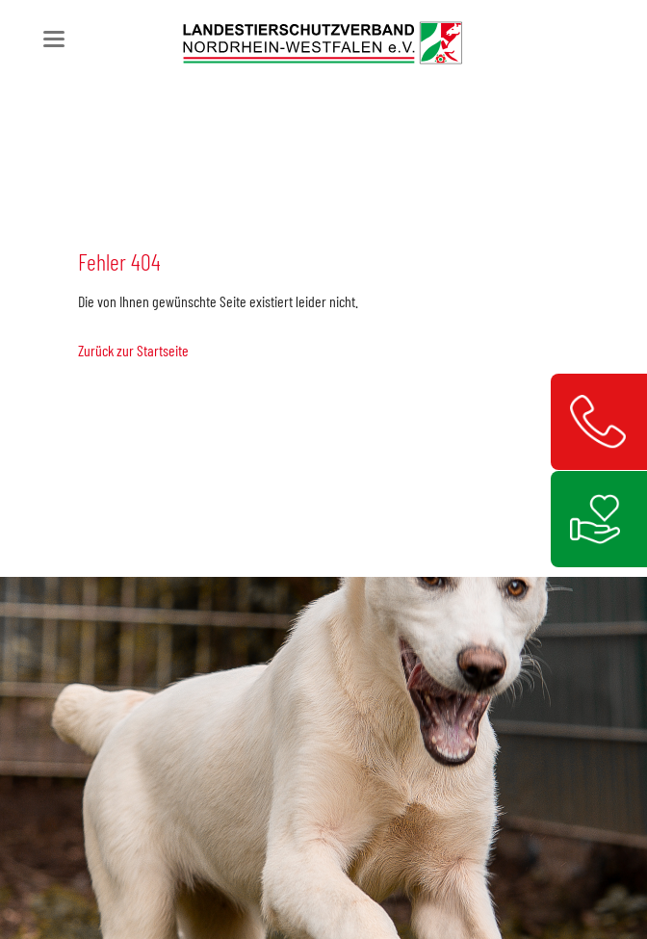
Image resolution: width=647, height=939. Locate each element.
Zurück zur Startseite (133, 350)
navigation (54, 39)
